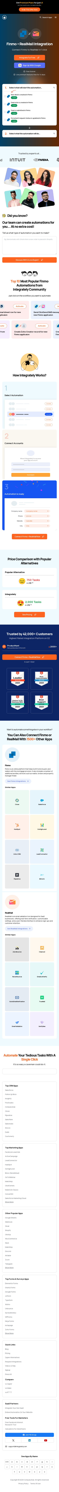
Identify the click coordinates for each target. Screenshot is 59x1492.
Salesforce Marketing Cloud (15, 1198)
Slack (7, 1243)
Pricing (7, 1353)
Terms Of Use (35, 1483)
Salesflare (9, 1119)
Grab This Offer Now (29, 10)
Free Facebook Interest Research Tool (14, 1423)
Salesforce (9, 1090)
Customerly (9, 1136)
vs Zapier (8, 1384)
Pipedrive (8, 1115)
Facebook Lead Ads (12, 1152)
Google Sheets (11, 1218)
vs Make (8, 1388)
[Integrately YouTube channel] (46, 1440)
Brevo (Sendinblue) (12, 1173)
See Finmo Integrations (18, 781)
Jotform (8, 1296)
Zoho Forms (9, 1329)
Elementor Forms (11, 1283)
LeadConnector (11, 1160)
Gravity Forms (10, 1287)
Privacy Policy (23, 1483)
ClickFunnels (9, 1186)
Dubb (7, 1132)
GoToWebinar (10, 1177)
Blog (6, 1349)
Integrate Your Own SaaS (14, 1408)
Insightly (8, 1098)
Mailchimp (9, 1181)
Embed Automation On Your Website (18, 1412)
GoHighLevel (10, 1169)
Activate (25, 306)
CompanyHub (10, 1107)
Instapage (9, 1325)
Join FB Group (29, 1435)
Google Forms (10, 1292)
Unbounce (9, 1308)
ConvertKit (9, 1194)
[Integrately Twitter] (13, 1440)
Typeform (9, 1300)
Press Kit (8, 1374)
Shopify (8, 1230)
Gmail (7, 1226)
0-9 (7, 1462)
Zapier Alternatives (12, 1357)
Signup (7, 1370)
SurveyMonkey (10, 1313)
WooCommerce (11, 1239)
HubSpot (8, 1165)
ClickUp (8, 1234)
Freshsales (9, 1103)
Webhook (8, 1222)
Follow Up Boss (11, 1094)
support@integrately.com (16, 1446)
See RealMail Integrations (19, 929)
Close (7, 1111)
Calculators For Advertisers (15, 1429)
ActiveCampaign (11, 1156)
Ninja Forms (9, 1321)
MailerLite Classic (11, 1190)
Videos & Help (10, 1366)
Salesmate (9, 1124)
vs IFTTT (8, 1392)
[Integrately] (4, 17)
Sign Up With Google (29, 65)
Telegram (8, 1264)
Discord (8, 1251)
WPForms (8, 1317)
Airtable (8, 1255)
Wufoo (7, 1304)
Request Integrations (13, 1362)
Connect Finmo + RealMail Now (29, 536)
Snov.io (7, 1128)
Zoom (7, 1260)
